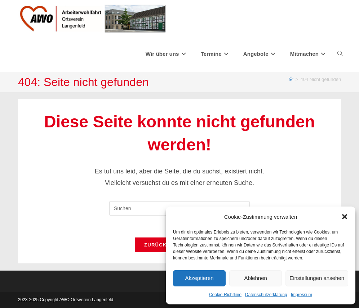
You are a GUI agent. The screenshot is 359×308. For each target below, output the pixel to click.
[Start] (291, 79)
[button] (344, 216)
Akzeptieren (199, 278)
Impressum (301, 294)
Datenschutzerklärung (266, 294)
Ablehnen (255, 278)
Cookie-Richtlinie (225, 294)
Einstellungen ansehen (316, 278)
